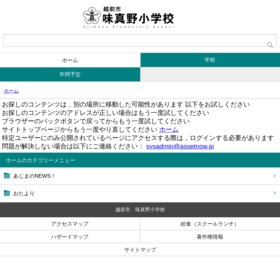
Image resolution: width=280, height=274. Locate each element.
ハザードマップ (69, 237)
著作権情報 (210, 237)
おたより (24, 193)
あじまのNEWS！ (34, 176)
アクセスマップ (69, 224)
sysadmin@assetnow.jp (180, 146)
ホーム (70, 60)
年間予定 (70, 74)
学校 (210, 60)
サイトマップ (140, 250)
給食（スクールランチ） (210, 224)
